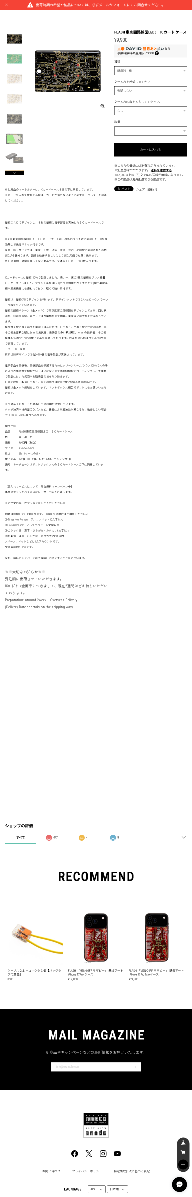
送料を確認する (161, 170)
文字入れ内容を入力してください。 (138, 102)
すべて (20, 837)
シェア (140, 189)
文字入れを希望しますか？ (132, 82)
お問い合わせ (51, 1171)
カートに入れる (150, 150)
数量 (117, 122)
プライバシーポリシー (87, 1171)
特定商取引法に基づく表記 (132, 1171)
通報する (153, 189)
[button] (14, 173)
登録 (135, 1067)
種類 (117, 62)
